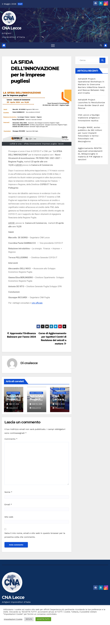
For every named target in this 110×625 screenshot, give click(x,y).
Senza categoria (13, 393)
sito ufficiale (37, 303)
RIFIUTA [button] (29, 619)
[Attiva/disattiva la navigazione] (52, 45)
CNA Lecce (11, 28)
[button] (101, 45)
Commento (10, 439)
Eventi (55, 389)
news (62, 389)
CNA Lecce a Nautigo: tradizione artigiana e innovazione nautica (89, 118)
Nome (8, 492)
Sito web (8, 517)
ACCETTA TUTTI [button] (43, 619)
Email (8, 504)
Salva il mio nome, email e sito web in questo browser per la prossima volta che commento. (34, 535)
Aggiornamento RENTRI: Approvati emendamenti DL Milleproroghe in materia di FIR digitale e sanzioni (90, 154)
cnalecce (31, 363)
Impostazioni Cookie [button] (13, 619)
